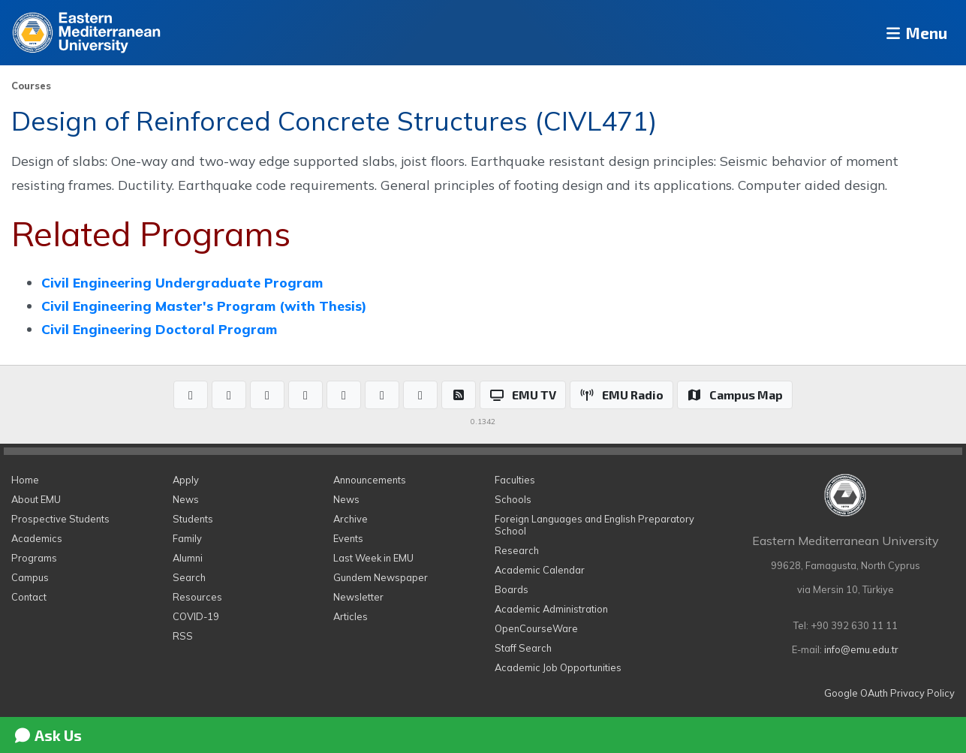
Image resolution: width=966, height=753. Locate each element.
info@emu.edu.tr (861, 649)
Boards (511, 589)
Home (25, 480)
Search (189, 577)
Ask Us (47, 735)
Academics (36, 538)
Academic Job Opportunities (558, 667)
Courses (31, 86)
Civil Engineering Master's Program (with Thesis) (203, 305)
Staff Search (523, 648)
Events (348, 538)
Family (187, 538)
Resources (197, 597)
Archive (350, 519)
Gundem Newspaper (380, 577)
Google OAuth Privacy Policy (889, 693)
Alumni (188, 558)
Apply (186, 480)
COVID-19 (196, 616)
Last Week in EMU (373, 558)
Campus (30, 577)
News (186, 499)
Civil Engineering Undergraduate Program (182, 282)
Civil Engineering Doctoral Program (159, 329)
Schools (513, 499)
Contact (29, 597)
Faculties (515, 480)
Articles (350, 616)
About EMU (36, 499)
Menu (910, 33)
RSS (183, 636)
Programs (34, 558)
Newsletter (358, 597)
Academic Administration (551, 609)
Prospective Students (60, 519)
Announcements (369, 480)
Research (517, 550)
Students (193, 519)
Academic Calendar (540, 570)
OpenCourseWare (536, 628)
